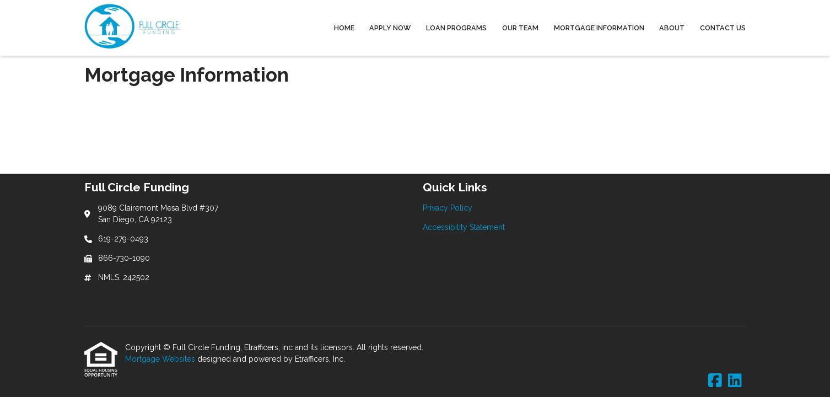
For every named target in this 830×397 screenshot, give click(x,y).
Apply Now (390, 28)
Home (344, 28)
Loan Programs (456, 28)
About (672, 28)
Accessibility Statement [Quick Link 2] (464, 227)
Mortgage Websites (161, 359)
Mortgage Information (599, 28)
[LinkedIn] (735, 381)
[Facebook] (715, 381)
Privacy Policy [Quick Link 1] (447, 207)
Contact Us (723, 28)
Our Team (520, 28)
